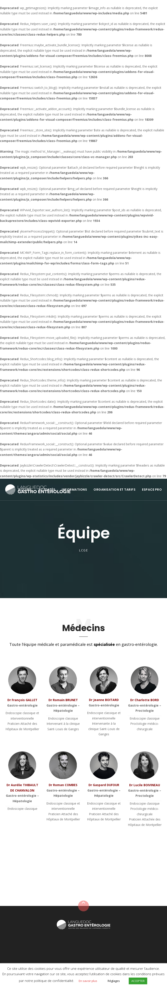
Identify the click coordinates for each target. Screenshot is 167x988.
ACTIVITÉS (46, 489)
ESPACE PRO (152, 489)
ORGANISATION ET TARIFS (114, 489)
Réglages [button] (114, 981)
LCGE (83, 550)
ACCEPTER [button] (138, 981)
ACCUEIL (25, 489)
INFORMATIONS (74, 489)
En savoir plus (88, 981)
